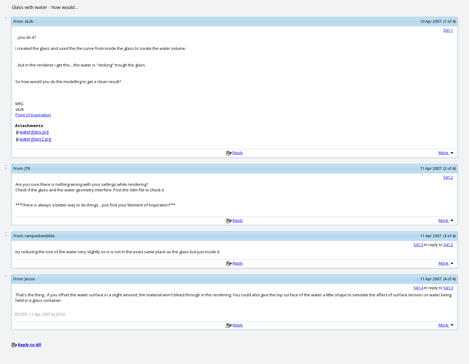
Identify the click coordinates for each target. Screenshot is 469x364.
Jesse (30, 279)
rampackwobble (40, 235)
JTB (27, 168)
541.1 (448, 30)
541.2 (448, 177)
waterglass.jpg (34, 132)
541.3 (418, 244)
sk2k (29, 21)
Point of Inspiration (33, 115)
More (447, 152)
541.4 (418, 287)
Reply (237, 152)
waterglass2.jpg (35, 139)
